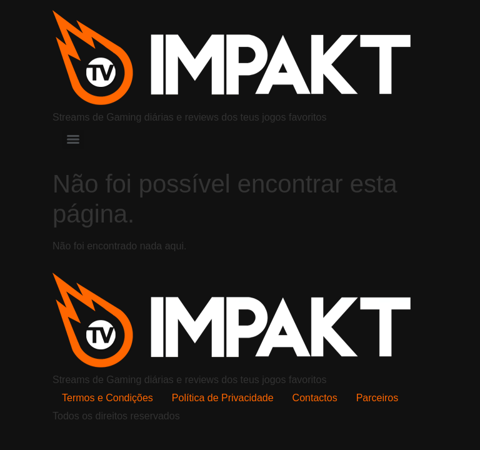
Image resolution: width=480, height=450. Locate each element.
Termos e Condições (107, 397)
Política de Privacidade (223, 397)
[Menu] (73, 139)
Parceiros (377, 397)
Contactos (315, 397)
